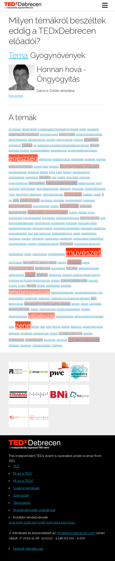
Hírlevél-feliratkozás (28, 549)
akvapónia (93, 129)
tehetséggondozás (29, 292)
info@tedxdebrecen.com (76, 533)
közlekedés (58, 223)
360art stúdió (29, 129)
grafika (61, 177)
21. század (15, 129)
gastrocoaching (81, 172)
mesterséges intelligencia (88, 238)
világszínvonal (47, 309)
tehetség (66, 285)
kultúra (73, 212)
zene (23, 325)
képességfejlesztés (67, 218)
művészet (83, 252)
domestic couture (19, 150)
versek (34, 309)
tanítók (41, 285)
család (27, 145)
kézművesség (89, 218)
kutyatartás (48, 218)
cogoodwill (15, 145)
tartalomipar (53, 285)
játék (16, 200)
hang (99, 183)
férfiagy (67, 172)
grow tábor (72, 177)
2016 (41, 522)
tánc (94, 298)
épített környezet (92, 326)
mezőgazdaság (18, 243)
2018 (27, 522)
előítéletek (77, 159)
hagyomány (36, 183)
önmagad (61, 340)
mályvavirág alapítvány (87, 243)
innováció (73, 194)
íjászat (54, 333)
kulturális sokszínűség (48, 212)
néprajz (62, 262)
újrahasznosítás (41, 345)
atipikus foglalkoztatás (89, 134)
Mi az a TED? (22, 473)
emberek (90, 159)
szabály (55, 280)
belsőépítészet (36, 139)
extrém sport (41, 166)
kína (102, 218)
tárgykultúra (16, 303)
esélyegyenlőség (21, 166)
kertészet (89, 200)
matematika (52, 238)
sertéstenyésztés (88, 268)
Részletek (16, 96)
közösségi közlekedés (66, 228)
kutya (91, 212)
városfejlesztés (64, 316)
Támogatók (22, 503)
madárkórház (88, 233)
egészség (23, 158)
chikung (78, 139)
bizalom (51, 139)
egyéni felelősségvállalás (82, 150)
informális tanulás (53, 194)
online (86, 262)
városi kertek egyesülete (88, 316)
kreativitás (69, 206)
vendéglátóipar (19, 309)
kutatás (82, 212)
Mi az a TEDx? (23, 481)
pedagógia (42, 268)
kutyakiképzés (32, 218)
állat (42, 326)
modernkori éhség (48, 243)
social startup (16, 275)
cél (35, 145)
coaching (91, 140)
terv (100, 292)
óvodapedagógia (70, 333)
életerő (65, 326)
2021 (12, 522)
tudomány (44, 298)
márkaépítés (16, 254)
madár (76, 233)
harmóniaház (27, 188)
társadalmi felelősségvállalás (47, 304)
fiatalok (44, 172)
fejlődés (54, 166)
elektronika (45, 159)
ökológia (88, 333)
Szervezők (21, 495)
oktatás (74, 262)
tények (75, 303)
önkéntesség (34, 340)
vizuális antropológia (68, 309)
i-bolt (12, 194)
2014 (56, 522)
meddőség (65, 238)
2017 (34, 522)
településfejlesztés (62, 292)
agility (82, 129)
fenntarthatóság (18, 172)
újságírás (56, 345)
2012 (71, 522)
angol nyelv (67, 134)
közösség (71, 223)
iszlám (97, 194)
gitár (54, 177)
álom (48, 326)
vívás (11, 326)
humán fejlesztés (95, 188)
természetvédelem (86, 292)
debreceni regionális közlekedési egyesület (63, 145)
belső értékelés (18, 139)
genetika (45, 177)
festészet (33, 172)
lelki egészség (42, 233)
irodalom (88, 194)
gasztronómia (16, 177)
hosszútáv (78, 188)
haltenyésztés (86, 183)
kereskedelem (73, 200)
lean (30, 233)
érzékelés (27, 333)
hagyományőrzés (62, 183)
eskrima (101, 159)
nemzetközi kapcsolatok (40, 262)
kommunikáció (20, 206)
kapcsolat (58, 200)
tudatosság (31, 298)
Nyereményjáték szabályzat (34, 510)
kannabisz (46, 200)
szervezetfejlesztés (74, 280)
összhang (25, 345)
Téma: (18, 55)
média (27, 254)
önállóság (14, 345)
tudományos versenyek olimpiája (70, 298)
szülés (22, 285)
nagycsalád (15, 262)
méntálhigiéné (56, 254)
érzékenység (41, 333)
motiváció (66, 243)
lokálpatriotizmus (62, 233)
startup (42, 275)
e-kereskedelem (40, 150)
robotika (72, 268)
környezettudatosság (21, 223)
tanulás (31, 285)
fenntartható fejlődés (79, 166)
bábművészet (64, 139)
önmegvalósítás (84, 339)
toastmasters (16, 298)
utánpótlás (95, 303)
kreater (54, 206)
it (103, 194)
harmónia (14, 188)
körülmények (42, 223)
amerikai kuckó (49, 134)
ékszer (56, 326)
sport (30, 274)
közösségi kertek (42, 228)
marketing (38, 238)
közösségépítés (18, 233)
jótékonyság (30, 200)
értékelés (14, 333)
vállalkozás (41, 316)
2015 (49, 522)
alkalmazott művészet (24, 134)
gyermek (84, 177)
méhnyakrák (39, 254)
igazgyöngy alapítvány (29, 194)
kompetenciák (41, 206)
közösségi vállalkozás (93, 228)
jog (10, 200)
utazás (85, 303)
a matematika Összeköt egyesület (58, 129)
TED (16, 466)
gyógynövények (18, 183)
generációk (31, 177)
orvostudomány (21, 268)
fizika (52, 172)
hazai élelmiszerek (47, 188)
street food (55, 275)
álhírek (35, 326)
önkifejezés (16, 340)
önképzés (50, 340)
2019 (19, 522)
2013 (64, 522)
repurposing (58, 268)
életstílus (76, 326)
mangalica (14, 238)
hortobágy (65, 188)
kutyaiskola (15, 218)
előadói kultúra (61, 159)
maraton (26, 238)
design (94, 145)
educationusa (59, 150)
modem (32, 243)
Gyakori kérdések (26, 488)
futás (59, 172)
